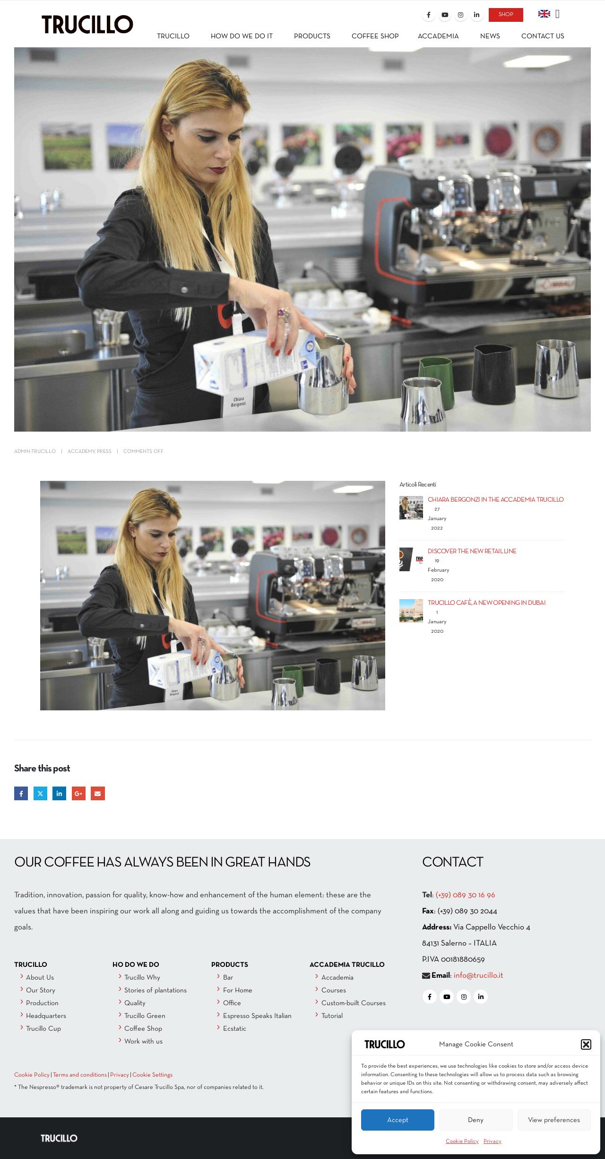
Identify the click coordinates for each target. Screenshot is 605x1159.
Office (232, 1003)
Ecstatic (234, 1029)
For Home (237, 990)
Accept (397, 1120)
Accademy (81, 451)
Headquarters (46, 1016)
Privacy (492, 1141)
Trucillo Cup (43, 1029)
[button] (586, 1044)
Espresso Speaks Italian (257, 1016)
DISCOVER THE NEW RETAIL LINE (472, 552)
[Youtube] (444, 14)
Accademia (337, 977)
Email (97, 793)
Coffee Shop (143, 1029)
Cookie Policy (462, 1141)
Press (104, 451)
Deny (476, 1120)
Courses (333, 990)
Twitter (40, 793)
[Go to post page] (411, 507)
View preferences (554, 1120)
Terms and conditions (80, 1075)
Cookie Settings (152, 1075)
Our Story (40, 990)
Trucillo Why (142, 977)
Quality (135, 1003)
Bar (228, 977)
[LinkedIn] (477, 14)
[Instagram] (460, 14)
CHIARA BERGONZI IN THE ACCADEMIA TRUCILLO (495, 500)
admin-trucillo (35, 451)
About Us (40, 977)
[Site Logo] (87, 17)
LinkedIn (59, 793)
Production (42, 1003)
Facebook (21, 793)
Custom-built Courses (353, 1003)
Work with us (143, 1041)
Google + (79, 793)
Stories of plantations (155, 990)
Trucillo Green (144, 1016)
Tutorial (332, 1016)
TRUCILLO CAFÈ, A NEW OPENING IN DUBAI (486, 603)
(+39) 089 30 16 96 (465, 895)
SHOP (506, 14)
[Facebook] (428, 14)
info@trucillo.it (478, 975)
